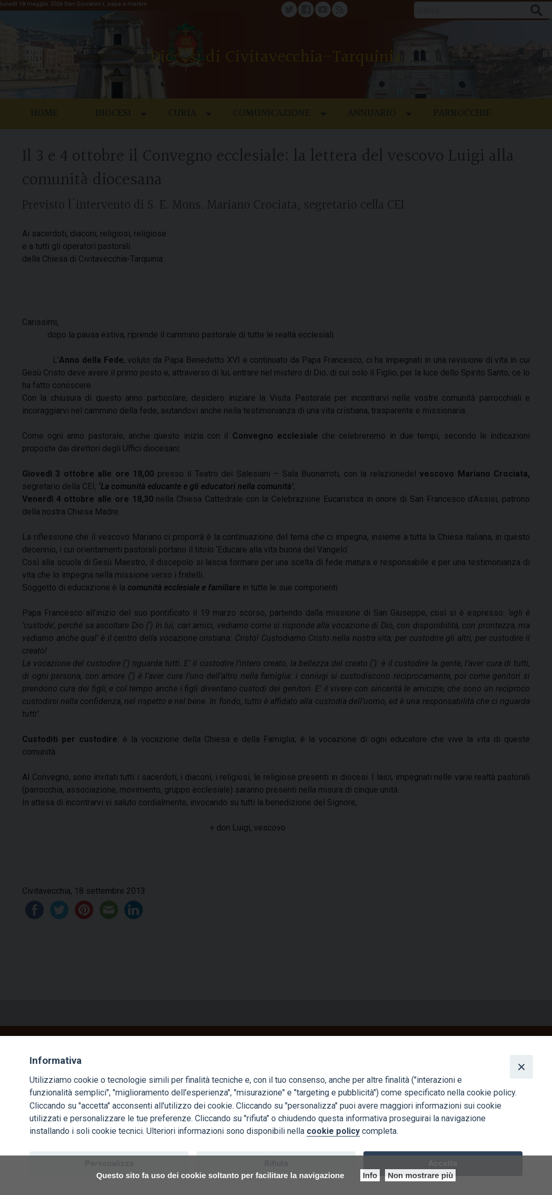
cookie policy (333, 1131)
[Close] (521, 1066)
